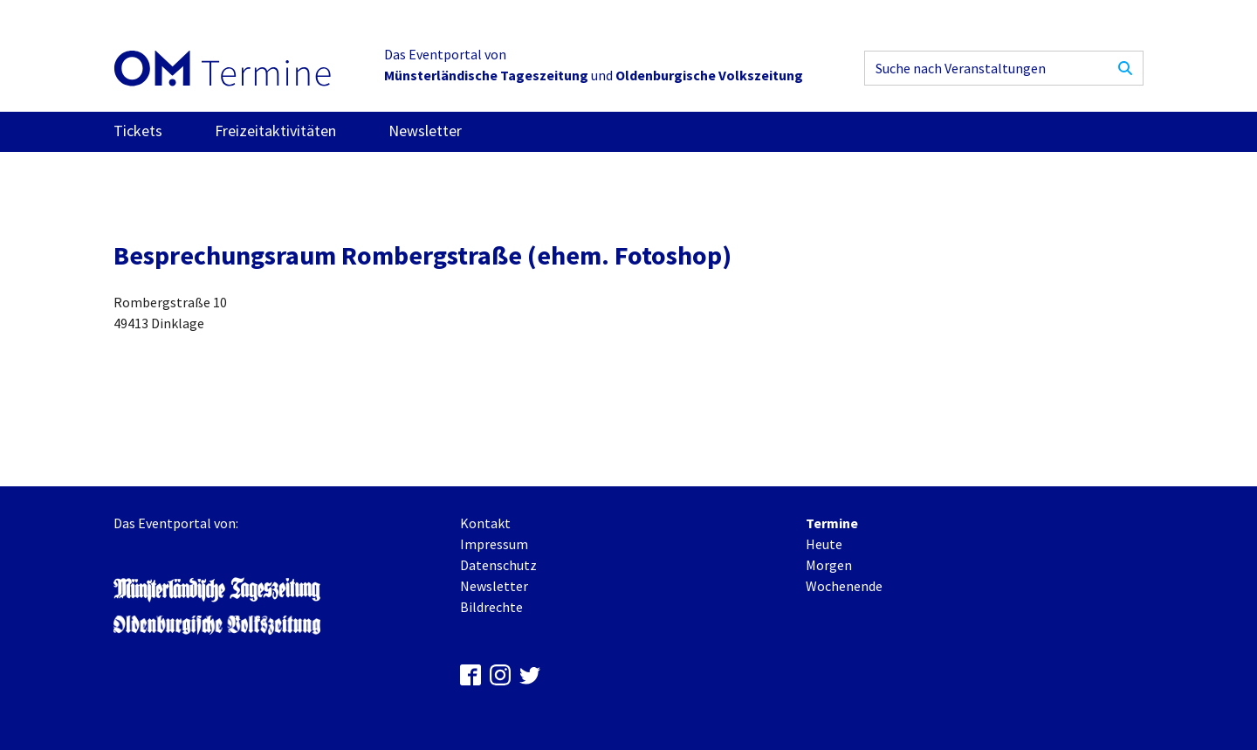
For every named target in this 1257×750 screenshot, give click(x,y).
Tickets (137, 130)
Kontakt (485, 523)
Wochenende (844, 586)
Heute (824, 544)
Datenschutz (498, 565)
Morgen (829, 565)
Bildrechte (491, 607)
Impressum (494, 544)
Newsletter (425, 130)
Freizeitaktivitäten (275, 130)
